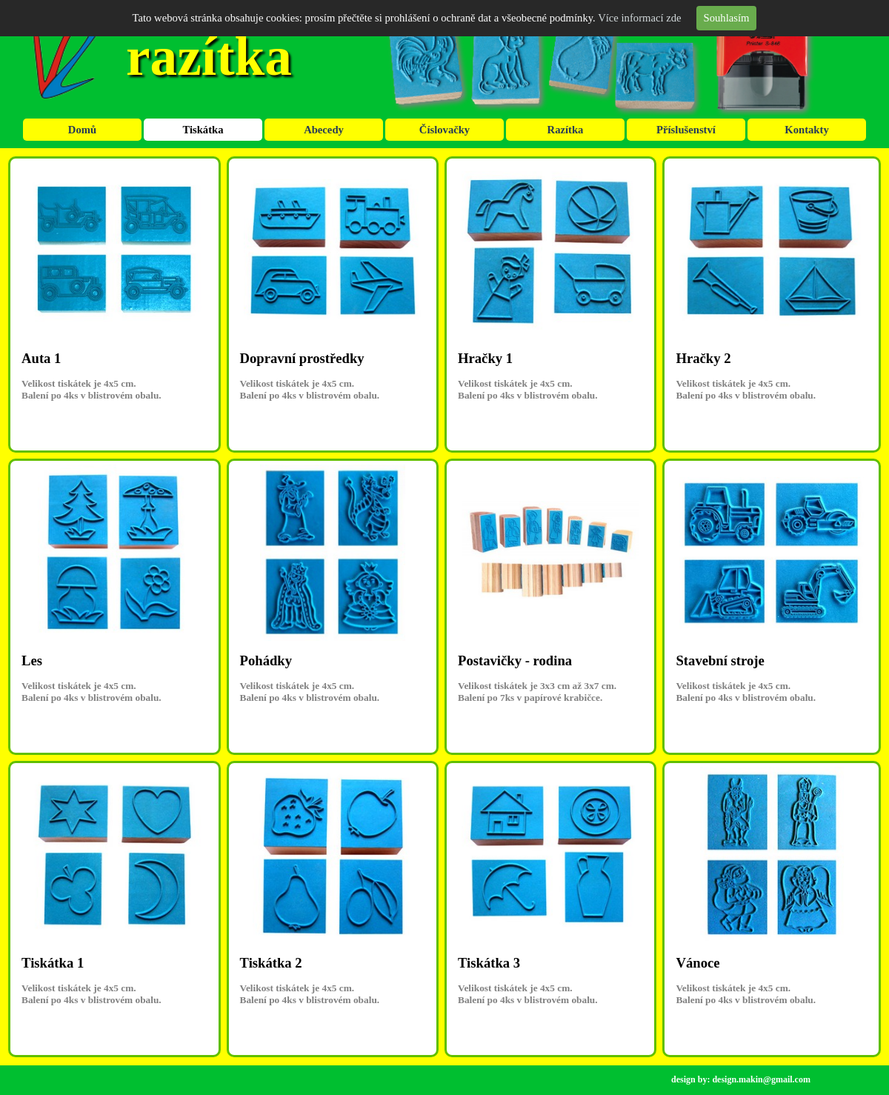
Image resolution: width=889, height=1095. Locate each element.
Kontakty (806, 130)
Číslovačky (444, 130)
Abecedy (324, 130)
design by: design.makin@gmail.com (740, 1079)
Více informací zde (639, 18)
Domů (82, 130)
